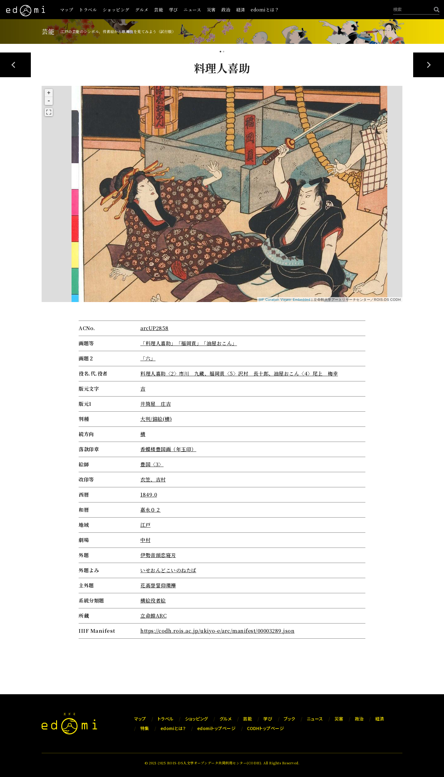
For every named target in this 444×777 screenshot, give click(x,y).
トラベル (88, 9)
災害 (211, 9)
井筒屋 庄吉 (155, 403)
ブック (289, 719)
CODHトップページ (265, 728)
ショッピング (116, 9)
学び (173, 9)
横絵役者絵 (153, 600)
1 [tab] (220, 52)
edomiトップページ (216, 728)
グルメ (142, 9)
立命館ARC (153, 615)
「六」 (148, 358)
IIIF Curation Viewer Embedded (284, 299)
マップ (66, 9)
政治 (225, 9)
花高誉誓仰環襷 (158, 585)
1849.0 (148, 494)
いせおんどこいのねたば (168, 570)
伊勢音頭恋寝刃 (158, 555)
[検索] (435, 9)
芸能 (158, 9)
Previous (15, 64)
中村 (145, 540)
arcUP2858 (154, 328)
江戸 (145, 524)
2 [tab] (223, 52)
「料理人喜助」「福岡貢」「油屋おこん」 (188, 343)
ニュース (192, 9)
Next (428, 64)
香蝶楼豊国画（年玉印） (168, 449)
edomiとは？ (265, 9)
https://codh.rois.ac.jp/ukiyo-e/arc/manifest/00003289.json (217, 630)
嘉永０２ (150, 509)
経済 (240, 9)
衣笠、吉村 (153, 479)
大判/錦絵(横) (156, 418)
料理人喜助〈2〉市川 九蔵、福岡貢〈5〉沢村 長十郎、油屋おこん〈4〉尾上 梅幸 (239, 373)
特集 (144, 728)
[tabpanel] (222, 350)
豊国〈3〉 (152, 464)
